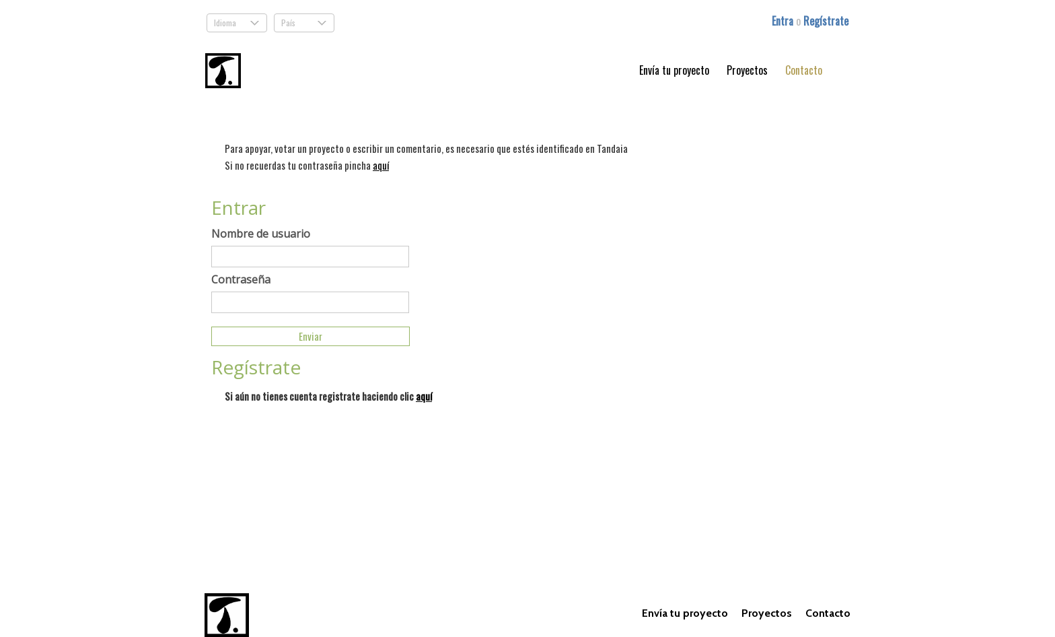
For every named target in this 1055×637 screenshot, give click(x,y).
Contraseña (240, 279)
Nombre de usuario (260, 233)
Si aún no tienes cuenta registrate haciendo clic (328, 396)
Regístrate (825, 21)
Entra (784, 21)
